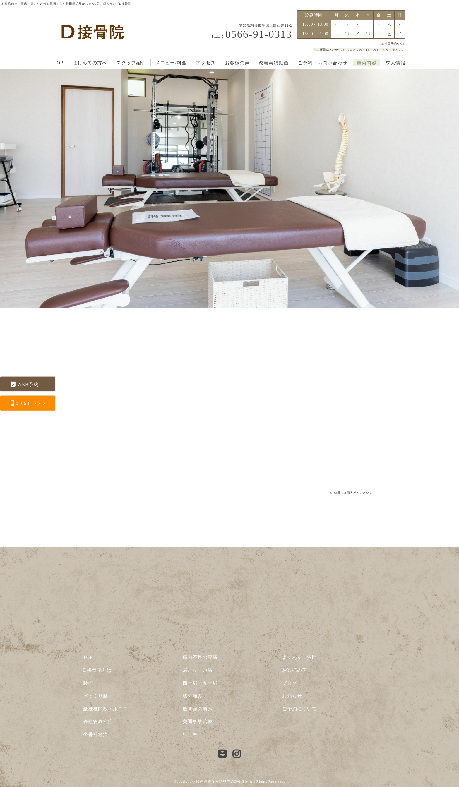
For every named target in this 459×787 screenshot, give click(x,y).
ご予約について (299, 708)
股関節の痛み (198, 708)
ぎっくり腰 (95, 695)
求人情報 (395, 62)
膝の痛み (193, 695)
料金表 (190, 734)
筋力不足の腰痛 (200, 657)
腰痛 (88, 682)
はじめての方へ (89, 62)
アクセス (206, 62)
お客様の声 (237, 62)
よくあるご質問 (299, 657)
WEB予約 (28, 384)
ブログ (289, 682)
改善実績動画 (274, 62)
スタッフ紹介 (131, 62)
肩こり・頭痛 (198, 670)
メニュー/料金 (170, 62)
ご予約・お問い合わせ (322, 62)
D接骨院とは (97, 670)
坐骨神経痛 (95, 734)
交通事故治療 (198, 721)
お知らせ (292, 695)
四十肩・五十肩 (200, 682)
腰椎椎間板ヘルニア (105, 708)
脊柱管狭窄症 (98, 721)
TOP (58, 62)
